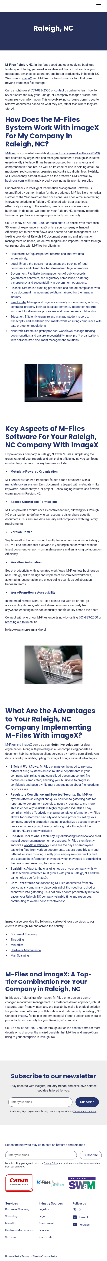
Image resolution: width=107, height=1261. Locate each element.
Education (17, 316)
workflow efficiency (36, 845)
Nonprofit (17, 331)
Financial (44, 1230)
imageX (27, 78)
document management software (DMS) (73, 153)
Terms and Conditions (84, 1111)
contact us (61, 90)
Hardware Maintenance (26, 950)
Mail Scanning (20, 955)
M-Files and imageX (18, 744)
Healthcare (18, 254)
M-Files (10, 153)
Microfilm (17, 945)
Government (18, 273)
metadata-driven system (21, 484)
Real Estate (18, 302)
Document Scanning (24, 934)
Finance (16, 288)
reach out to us (59, 223)
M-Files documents (68, 883)
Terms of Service (32, 1256)
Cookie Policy (50, 1256)
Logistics (44, 1209)
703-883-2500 (40, 90)
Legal (14, 264)
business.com (14, 180)
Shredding (17, 939)
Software (11, 1237)
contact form (80, 1028)
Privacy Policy (13, 1256)
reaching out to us (17, 622)
